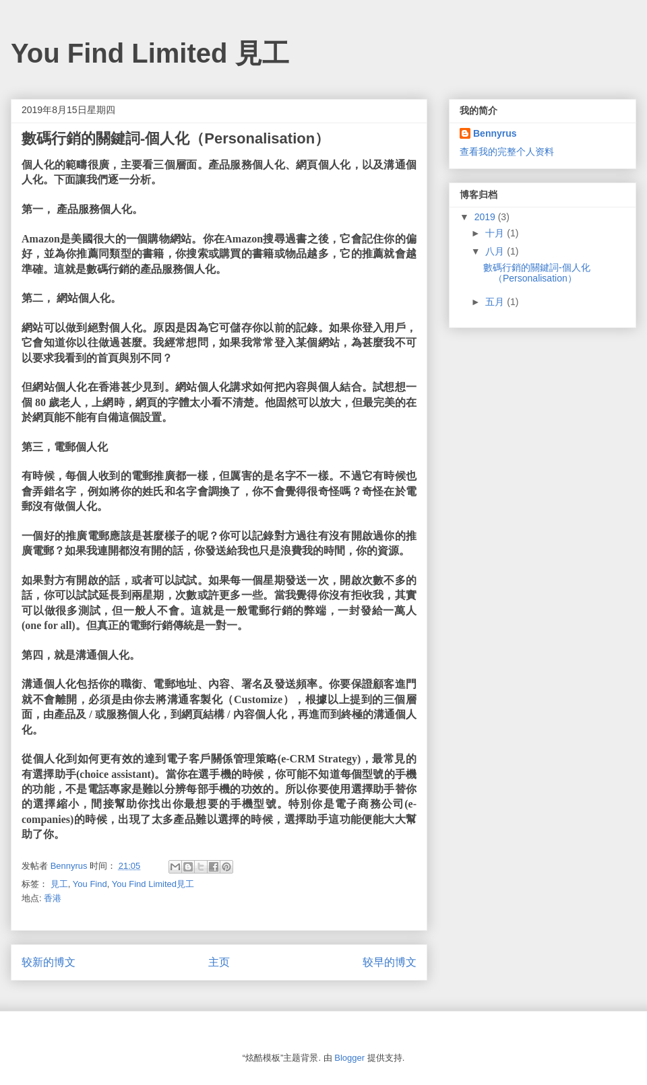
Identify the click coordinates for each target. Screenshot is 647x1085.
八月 (496, 251)
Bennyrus (495, 133)
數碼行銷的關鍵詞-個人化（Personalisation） (536, 273)
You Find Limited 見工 (150, 53)
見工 (59, 884)
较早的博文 (390, 962)
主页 (219, 962)
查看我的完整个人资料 (507, 151)
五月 (496, 301)
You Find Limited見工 (153, 884)
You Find (90, 884)
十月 (496, 233)
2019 (486, 216)
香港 (52, 898)
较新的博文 (48, 962)
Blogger (349, 1058)
